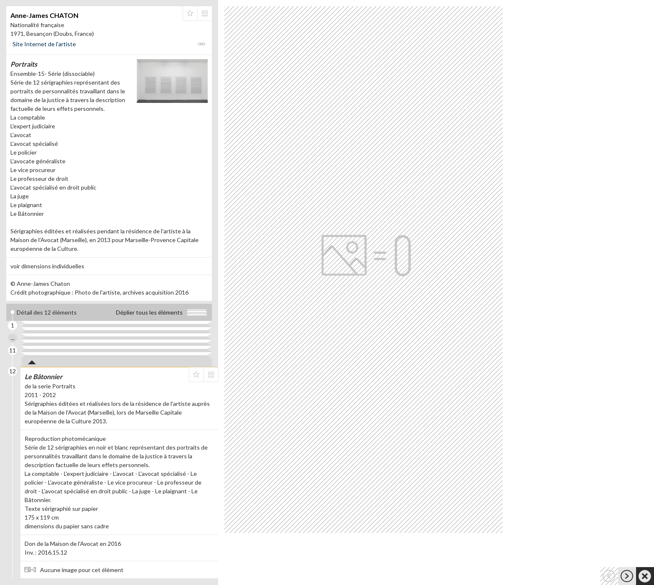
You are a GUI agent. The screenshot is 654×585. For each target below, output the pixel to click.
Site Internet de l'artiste (44, 44)
